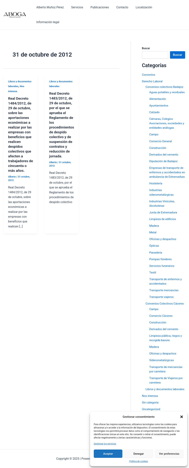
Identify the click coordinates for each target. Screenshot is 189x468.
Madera (154, 219)
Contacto (125, 7)
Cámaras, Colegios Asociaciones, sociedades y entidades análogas (166, 113)
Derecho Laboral (152, 66)
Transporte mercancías (164, 283)
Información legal (170, 7)
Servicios (83, 7)
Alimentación (158, 88)
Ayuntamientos (159, 95)
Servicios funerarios (162, 259)
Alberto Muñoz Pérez (57, 7)
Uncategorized (151, 411)
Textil (152, 266)
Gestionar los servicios (105, 443)
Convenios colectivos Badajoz (165, 72)
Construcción (158, 137)
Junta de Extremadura (163, 206)
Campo (154, 124)
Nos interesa (150, 397)
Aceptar (108, 453)
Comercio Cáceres (161, 313)
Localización (145, 7)
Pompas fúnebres (161, 252)
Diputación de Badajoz (164, 150)
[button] (181, 417)
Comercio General (161, 130)
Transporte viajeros (162, 290)
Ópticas (154, 239)
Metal (153, 226)
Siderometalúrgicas (162, 357)
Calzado (154, 101)
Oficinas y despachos (163, 232)
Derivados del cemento (164, 144)
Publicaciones (104, 7)
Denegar (138, 453)
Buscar (146, 33)
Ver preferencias (169, 453)
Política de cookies (138, 461)
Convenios (149, 60)
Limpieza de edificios (163, 212)
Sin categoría (150, 404)
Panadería (156, 246)
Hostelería (156, 177)
